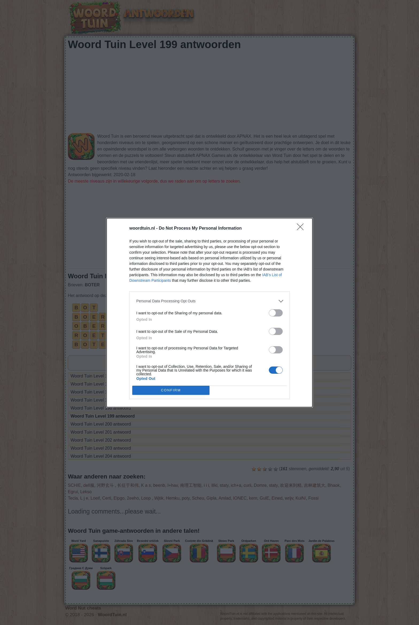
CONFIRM (171, 390)
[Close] (302, 228)
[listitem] (209, 301)
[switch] (276, 313)
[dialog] (209, 312)
